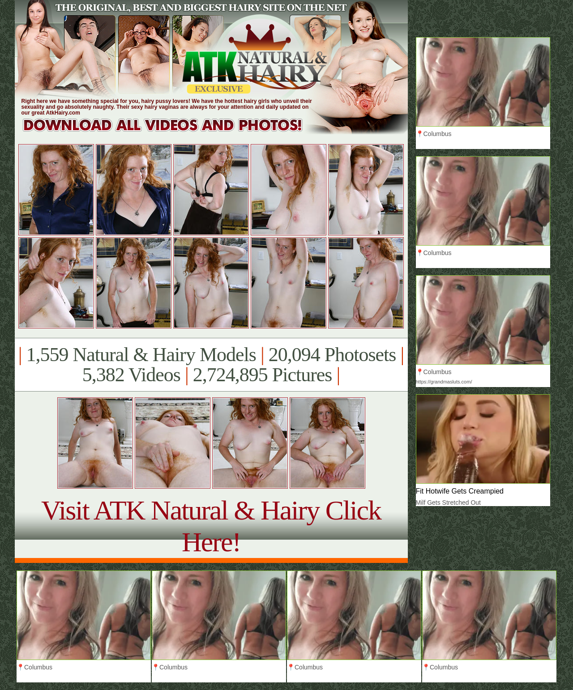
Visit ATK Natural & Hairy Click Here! (211, 526)
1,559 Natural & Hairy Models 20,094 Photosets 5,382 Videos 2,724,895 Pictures (211, 365)
